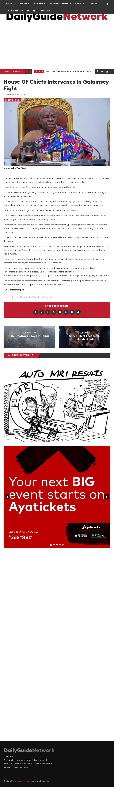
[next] (106, 496)
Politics (25, 3)
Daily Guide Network (21, 781)
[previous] (7, 496)
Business (39, 3)
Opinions (44, 10)
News (9, 3)
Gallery (94, 3)
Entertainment (59, 3)
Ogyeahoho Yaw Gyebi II (32, 297)
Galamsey (14, 297)
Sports (79, 3)
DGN (29, 10)
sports (48, 297)
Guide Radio (13, 10)
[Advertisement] (57, 46)
